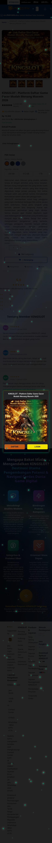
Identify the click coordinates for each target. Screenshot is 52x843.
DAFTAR (14, 447)
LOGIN (37, 447)
